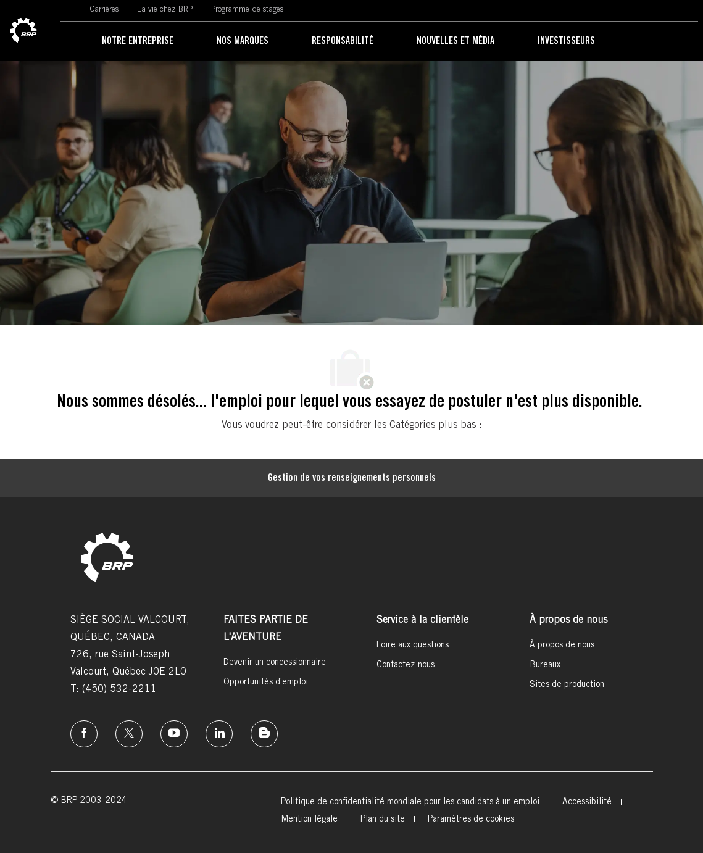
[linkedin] (219, 733)
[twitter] (129, 733)
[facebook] (84, 733)
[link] (23, 30)
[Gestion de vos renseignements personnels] (352, 478)
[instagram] (174, 733)
